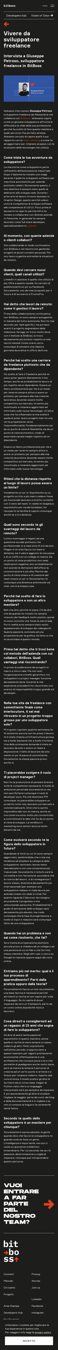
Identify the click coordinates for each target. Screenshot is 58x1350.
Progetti (9, 1294)
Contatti (9, 1274)
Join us (36, 1287)
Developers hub (16, 15)
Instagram (38, 1312)
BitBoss (25, 118)
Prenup (36, 1274)
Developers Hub (13, 1312)
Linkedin (37, 1299)
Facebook (37, 1305)
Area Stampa (11, 1305)
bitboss (10, 5)
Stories (36, 1280)
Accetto (29, 1340)
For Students (11, 1319)
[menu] (48, 6)
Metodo (8, 1280)
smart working (31, 140)
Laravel (31, 225)
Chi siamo (9, 1287)
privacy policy (43, 1332)
